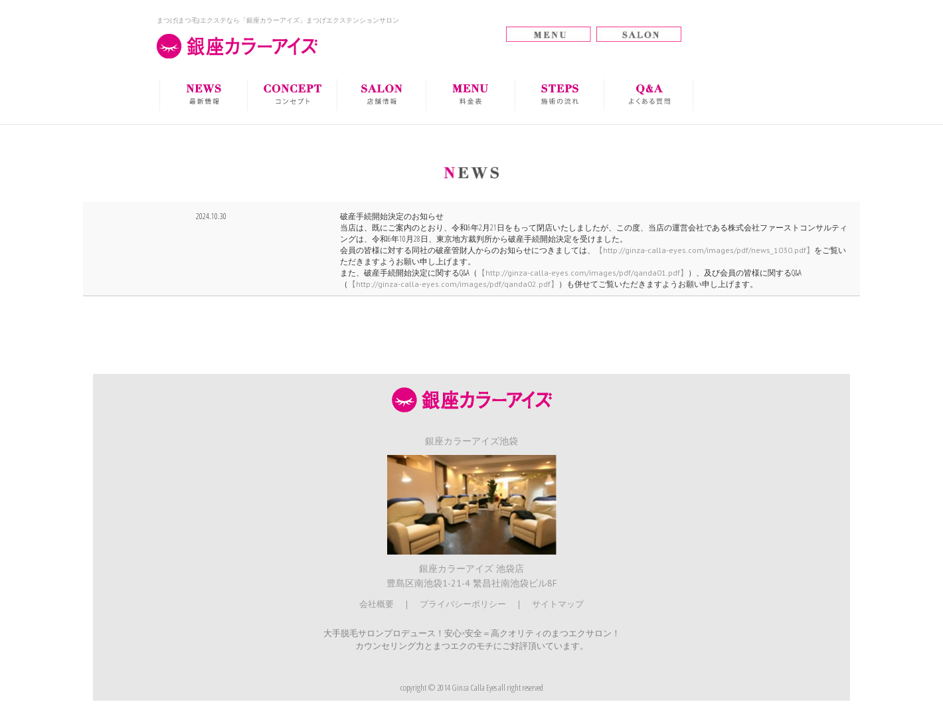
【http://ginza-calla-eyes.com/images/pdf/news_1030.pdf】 (704, 250)
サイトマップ (558, 604)
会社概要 (376, 604)
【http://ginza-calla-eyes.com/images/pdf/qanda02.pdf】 (453, 284)
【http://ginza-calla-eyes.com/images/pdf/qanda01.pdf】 (582, 273)
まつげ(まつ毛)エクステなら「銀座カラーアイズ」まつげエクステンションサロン (278, 20)
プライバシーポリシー (463, 604)
